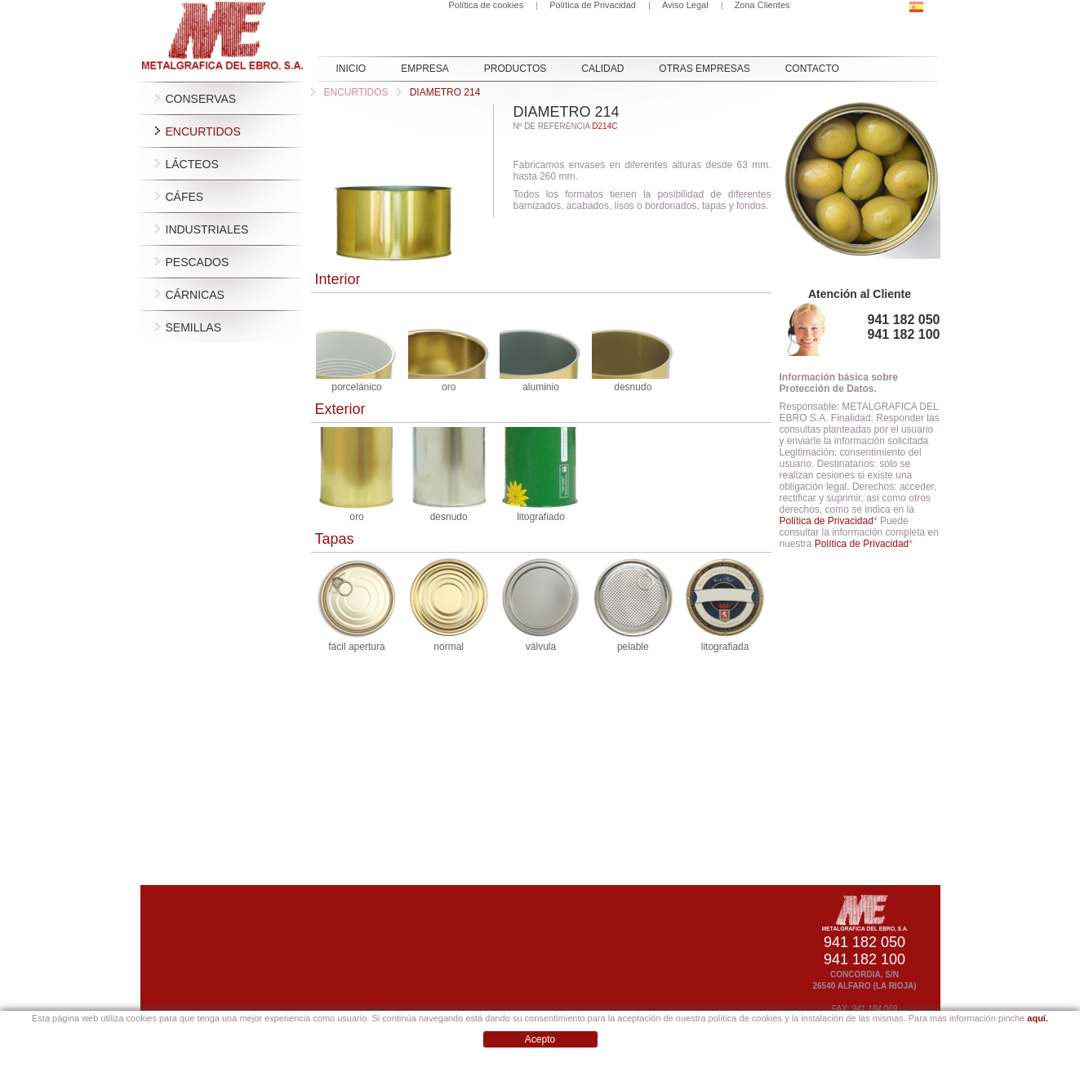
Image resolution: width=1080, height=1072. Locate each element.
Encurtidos (203, 131)
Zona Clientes (762, 5)
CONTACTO (812, 68)
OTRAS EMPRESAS (704, 68)
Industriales (207, 229)
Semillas (193, 327)
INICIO (351, 68)
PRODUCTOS (515, 68)
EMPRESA (425, 68)
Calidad (602, 68)
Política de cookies (485, 5)
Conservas (201, 98)
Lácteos (192, 164)
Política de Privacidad (592, 5)
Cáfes (185, 196)
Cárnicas (195, 294)
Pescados (197, 262)
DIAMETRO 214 (439, 92)
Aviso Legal (685, 5)
